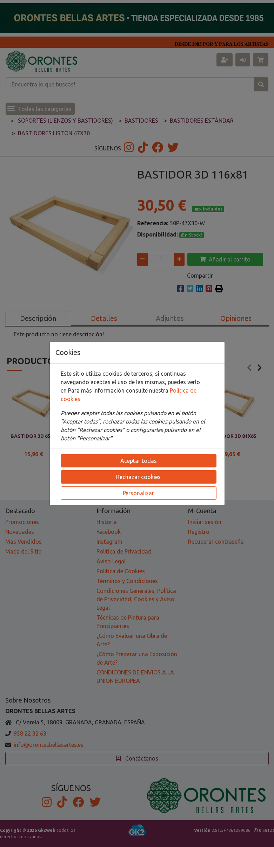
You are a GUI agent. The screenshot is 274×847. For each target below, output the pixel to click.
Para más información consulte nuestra (119, 390)
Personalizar (138, 493)
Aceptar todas (138, 461)
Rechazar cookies (138, 477)
